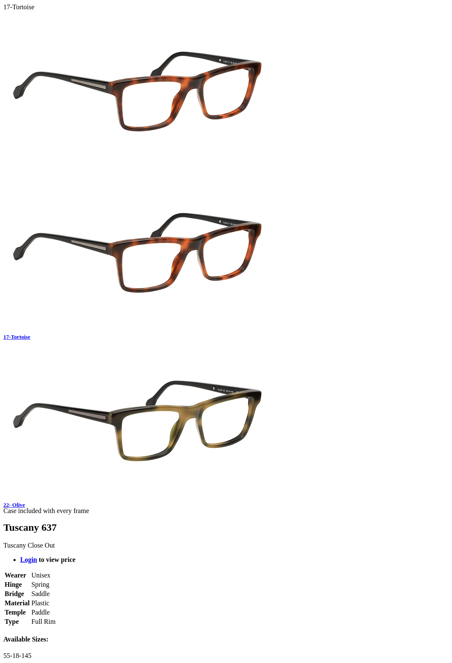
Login (28, 559)
